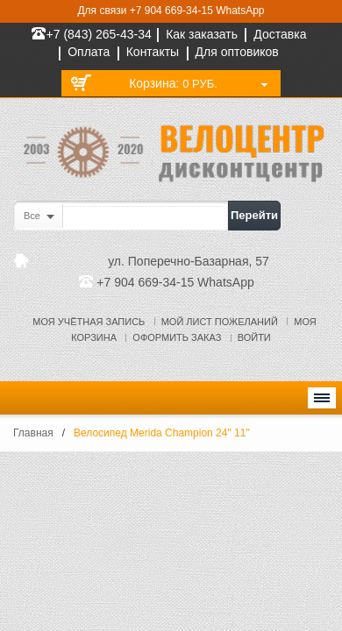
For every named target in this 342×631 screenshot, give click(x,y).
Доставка (279, 34)
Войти (254, 337)
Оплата (89, 52)
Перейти (254, 215)
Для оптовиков (237, 52)
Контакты (152, 52)
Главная (33, 433)
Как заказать (202, 34)
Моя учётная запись (88, 321)
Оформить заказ (176, 337)
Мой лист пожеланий (219, 321)
